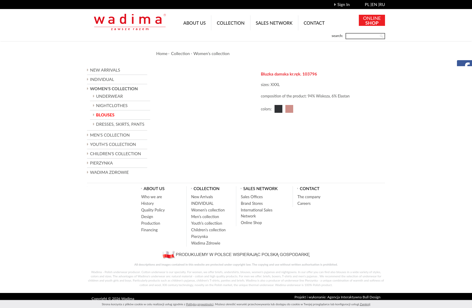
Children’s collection (208, 229)
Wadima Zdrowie (109, 172)
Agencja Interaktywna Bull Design (353, 297)
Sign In (343, 4)
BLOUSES (105, 114)
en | (375, 4)
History (147, 203)
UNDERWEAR (109, 96)
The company (309, 196)
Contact (314, 23)
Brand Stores (252, 203)
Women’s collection (212, 53)
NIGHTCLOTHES (112, 105)
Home (161, 53)
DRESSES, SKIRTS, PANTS (120, 124)
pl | (368, 4)
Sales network (274, 23)
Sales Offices (252, 196)
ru (382, 4)
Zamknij (365, 304)
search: (337, 35)
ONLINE (372, 20)
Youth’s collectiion (206, 223)
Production (150, 223)
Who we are (151, 196)
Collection (230, 23)
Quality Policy (153, 210)
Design (147, 216)
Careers (304, 203)
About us (194, 23)
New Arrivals (105, 69)
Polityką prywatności (199, 304)
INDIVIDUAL (102, 79)
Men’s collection (205, 216)
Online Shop (251, 222)
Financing (149, 229)
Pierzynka (101, 162)
